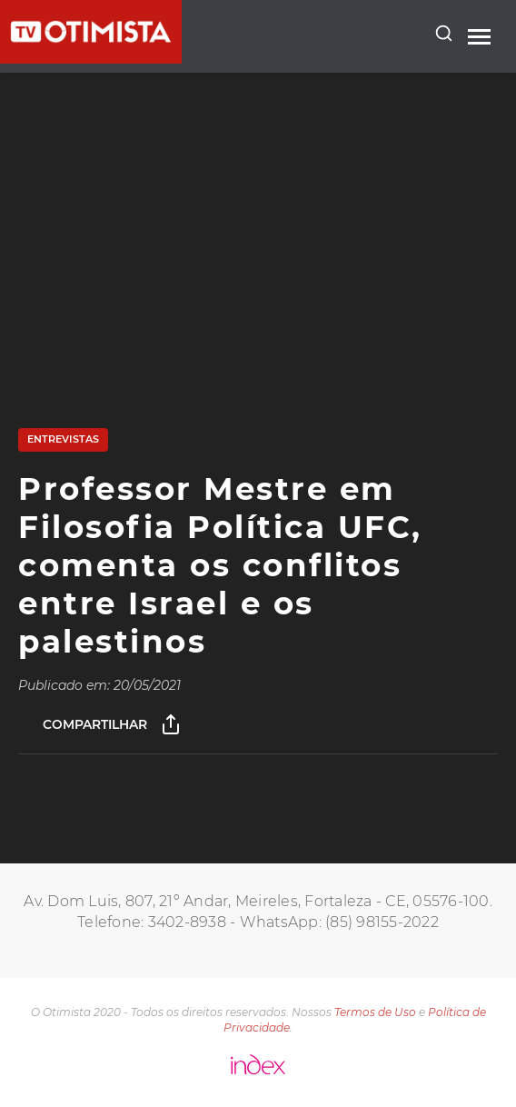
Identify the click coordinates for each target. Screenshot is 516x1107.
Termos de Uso (375, 1012)
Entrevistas (63, 439)
